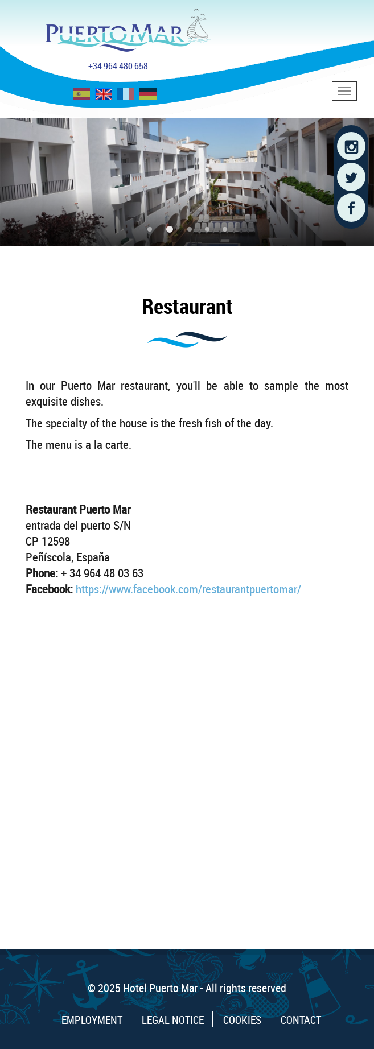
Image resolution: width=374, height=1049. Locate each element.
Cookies (242, 1020)
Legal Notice (173, 1020)
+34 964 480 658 (118, 66)
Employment (91, 1020)
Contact (301, 1020)
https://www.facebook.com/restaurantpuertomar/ (188, 589)
